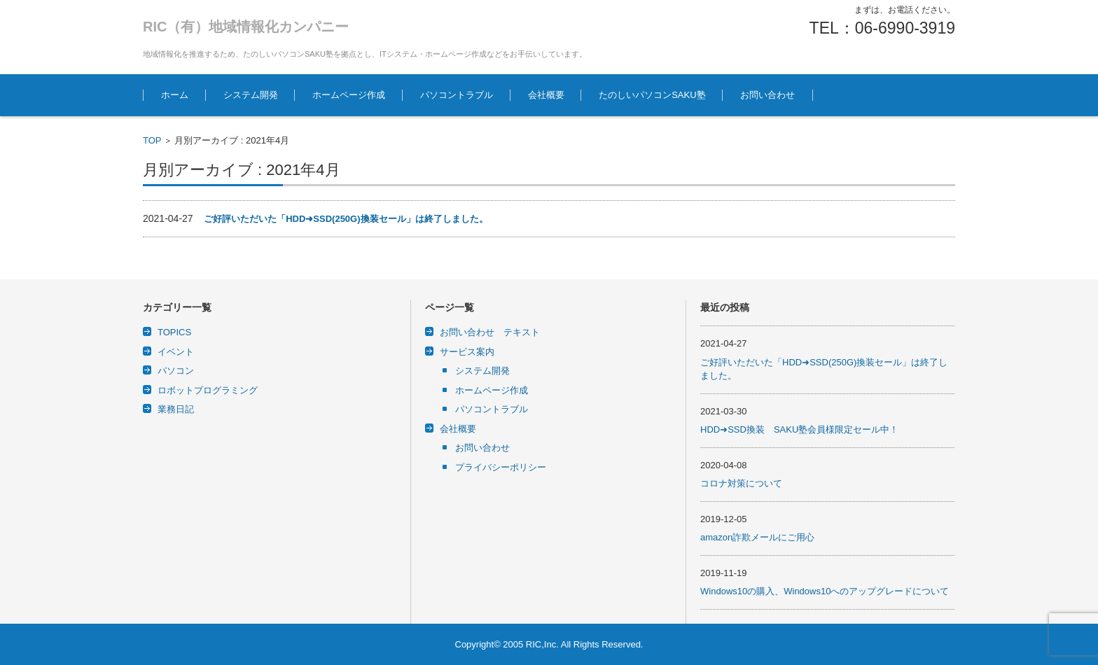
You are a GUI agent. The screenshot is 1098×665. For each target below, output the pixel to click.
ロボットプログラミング (208, 390)
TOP (152, 140)
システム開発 (250, 95)
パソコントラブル (456, 95)
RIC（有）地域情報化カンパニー (246, 26)
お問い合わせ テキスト (490, 332)
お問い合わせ (767, 95)
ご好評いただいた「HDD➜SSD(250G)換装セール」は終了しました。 (345, 219)
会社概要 (546, 95)
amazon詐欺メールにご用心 (757, 537)
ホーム (174, 95)
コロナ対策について (741, 483)
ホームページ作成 (348, 95)
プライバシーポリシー (500, 467)
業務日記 (176, 409)
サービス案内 (467, 351)
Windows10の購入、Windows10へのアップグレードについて (824, 591)
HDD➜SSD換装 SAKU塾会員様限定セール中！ (799, 429)
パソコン (176, 370)
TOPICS (174, 332)
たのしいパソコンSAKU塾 (652, 95)
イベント (176, 351)
